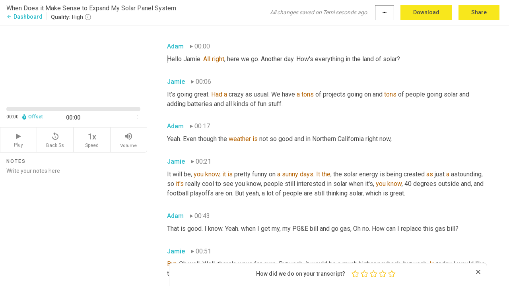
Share (479, 12)
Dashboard (24, 17)
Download (426, 12)
